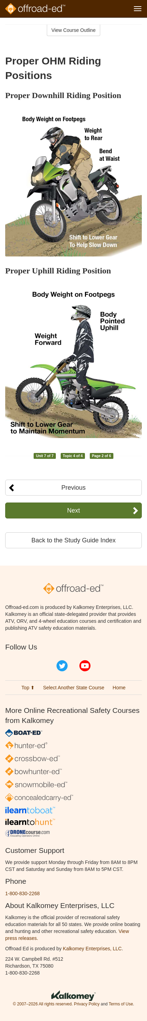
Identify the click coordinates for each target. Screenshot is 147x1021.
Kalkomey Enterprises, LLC (92, 948)
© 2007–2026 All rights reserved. (43, 1004)
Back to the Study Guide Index (73, 540)
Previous (73, 487)
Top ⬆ (28, 687)
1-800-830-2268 (22, 893)
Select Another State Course (73, 687)
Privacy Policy (87, 1004)
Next (73, 510)
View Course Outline (73, 30)
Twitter (62, 665)
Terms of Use (121, 1004)
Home (119, 687)
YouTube (84, 665)
